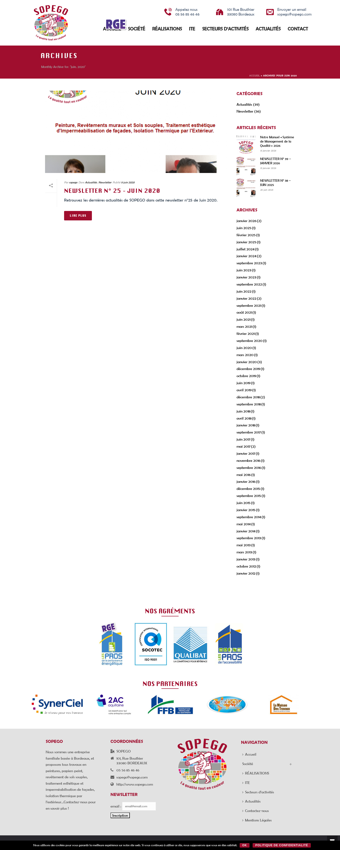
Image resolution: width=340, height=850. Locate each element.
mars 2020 (245, 355)
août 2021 (244, 312)
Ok (244, 845)
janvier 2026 (246, 221)
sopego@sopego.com (131, 777)
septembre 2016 (249, 467)
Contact (298, 28)
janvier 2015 (246, 510)
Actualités (268, 28)
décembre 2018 (248, 397)
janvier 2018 (246, 425)
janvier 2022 (246, 298)
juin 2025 (244, 228)
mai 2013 (244, 545)
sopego (73, 182)
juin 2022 (244, 291)
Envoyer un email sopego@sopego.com (294, 11)
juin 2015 (243, 503)
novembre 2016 (248, 460)
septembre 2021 (249, 305)
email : (116, 806)
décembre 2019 (248, 368)
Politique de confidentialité (281, 845)
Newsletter (104, 182)
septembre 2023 (249, 263)
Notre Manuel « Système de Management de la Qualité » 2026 (277, 141)
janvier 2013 (246, 559)
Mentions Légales (257, 820)
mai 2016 (244, 474)
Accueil (254, 75)
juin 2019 (243, 383)
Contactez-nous (255, 810)
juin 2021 (243, 319)
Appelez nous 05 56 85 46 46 (187, 11)
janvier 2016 (246, 481)
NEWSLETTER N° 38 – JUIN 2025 (275, 183)
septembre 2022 (249, 284)
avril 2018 (244, 418)
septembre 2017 (249, 432)
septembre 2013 (249, 538)
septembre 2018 (249, 404)
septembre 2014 (249, 517)
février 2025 (246, 235)
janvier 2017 (246, 453)
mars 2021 (244, 326)
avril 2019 (244, 390)
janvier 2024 (246, 256)
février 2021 (246, 333)
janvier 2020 (247, 362)
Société (136, 28)
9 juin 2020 (128, 182)
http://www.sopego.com (134, 784)
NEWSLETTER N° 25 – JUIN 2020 (112, 190)
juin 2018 (243, 411)
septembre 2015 (249, 495)
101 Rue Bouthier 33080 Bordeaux (240, 11)
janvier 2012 (246, 573)
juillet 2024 (245, 249)
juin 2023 (244, 270)
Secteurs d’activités (225, 28)
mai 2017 (243, 446)
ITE (192, 28)
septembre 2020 (249, 340)
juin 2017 (243, 439)
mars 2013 (244, 552)
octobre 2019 (246, 376)
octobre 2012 (246, 566)
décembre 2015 (248, 488)
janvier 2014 (246, 531)
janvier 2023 (246, 277)
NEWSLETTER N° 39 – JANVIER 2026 (275, 161)
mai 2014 (244, 524)
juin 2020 (244, 347)
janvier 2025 (246, 242)
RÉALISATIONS (167, 28)
